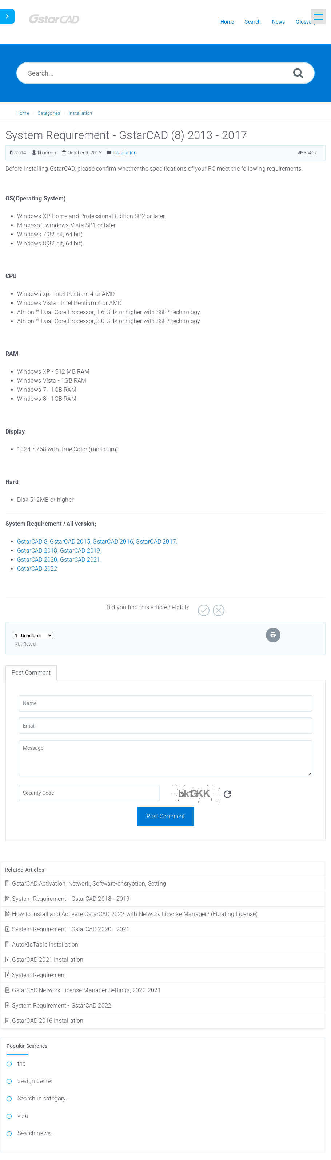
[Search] (298, 72)
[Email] (165, 725)
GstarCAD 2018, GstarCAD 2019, (59, 550)
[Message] (165, 758)
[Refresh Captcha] (227, 794)
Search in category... (43, 1098)
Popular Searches (27, 1046)
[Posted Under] (109, 152)
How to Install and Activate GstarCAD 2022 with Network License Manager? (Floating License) (131, 914)
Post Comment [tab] (31, 672)
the (21, 1063)
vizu (22, 1115)
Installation (80, 113)
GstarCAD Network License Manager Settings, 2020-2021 (82, 990)
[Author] (34, 152)
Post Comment (166, 816)
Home (22, 113)
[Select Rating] (33, 635)
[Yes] (203, 607)
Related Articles (24, 870)
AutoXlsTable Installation (41, 944)
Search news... (36, 1133)
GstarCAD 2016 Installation (44, 1020)
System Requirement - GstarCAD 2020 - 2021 (67, 929)
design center (35, 1081)
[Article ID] (11, 152)
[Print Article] (273, 635)
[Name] (165, 703)
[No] (217, 607)
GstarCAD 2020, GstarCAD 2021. (59, 559)
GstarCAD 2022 (37, 568)
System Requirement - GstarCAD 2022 (57, 1005)
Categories (48, 113)
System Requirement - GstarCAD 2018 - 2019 (67, 898)
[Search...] (165, 73)
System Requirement (35, 975)
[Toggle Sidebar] (7, 16)
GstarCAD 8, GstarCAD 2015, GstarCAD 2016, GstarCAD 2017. (97, 541)
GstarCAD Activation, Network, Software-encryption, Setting (85, 883)
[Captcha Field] (89, 793)
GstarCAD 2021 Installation (44, 959)
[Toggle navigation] (318, 16)
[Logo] (63, 22)
